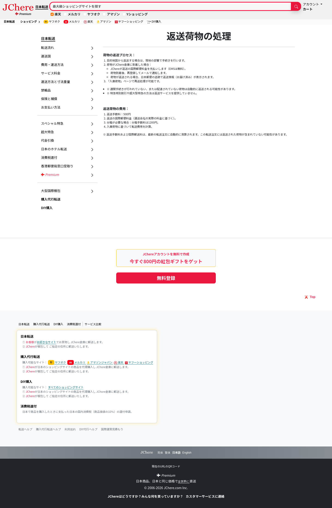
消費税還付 (74, 324)
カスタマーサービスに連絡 (205, 496)
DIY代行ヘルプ (88, 429)
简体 (160, 452)
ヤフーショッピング (129, 21)
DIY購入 (154, 21)
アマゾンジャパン (100, 362)
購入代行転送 (50, 199)
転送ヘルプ (25, 429)
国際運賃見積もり (112, 429)
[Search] (170, 6)
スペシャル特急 (67, 123)
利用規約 (70, 429)
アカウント (311, 4)
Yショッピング (137, 14)
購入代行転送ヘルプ (48, 429)
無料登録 (166, 278)
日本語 (176, 452)
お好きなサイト (46, 342)
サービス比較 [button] (93, 324)
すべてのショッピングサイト (66, 387)
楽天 (58, 14)
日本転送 (41, 6)
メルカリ (74, 14)
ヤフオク (93, 14)
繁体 (167, 452)
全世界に (184, 481)
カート (308, 9)
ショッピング (30, 21)
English (186, 452)
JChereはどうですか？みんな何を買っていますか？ (146, 496)
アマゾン (113, 14)
